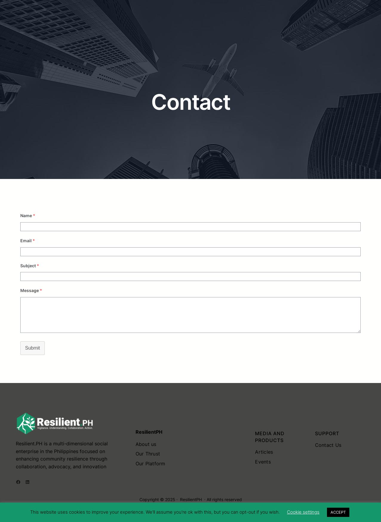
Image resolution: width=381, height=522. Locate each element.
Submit (32, 347)
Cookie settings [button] (303, 512)
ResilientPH (191, 499)
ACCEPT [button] (338, 512)
